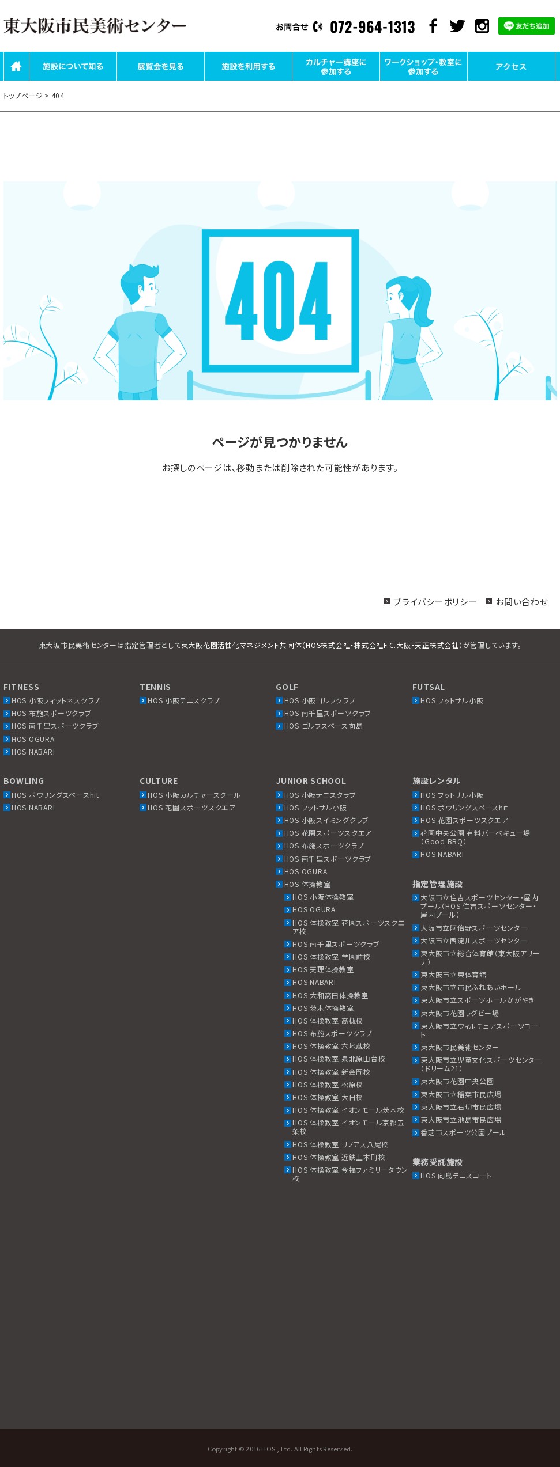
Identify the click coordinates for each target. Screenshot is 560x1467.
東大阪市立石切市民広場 (460, 1107)
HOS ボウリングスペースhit (55, 794)
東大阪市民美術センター (459, 1047)
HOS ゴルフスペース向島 (323, 725)
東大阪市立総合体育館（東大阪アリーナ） (480, 957)
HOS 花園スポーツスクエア (192, 807)
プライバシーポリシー (435, 602)
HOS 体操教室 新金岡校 (331, 1071)
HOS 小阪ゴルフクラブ (320, 700)
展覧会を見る (160, 80)
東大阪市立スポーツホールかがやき (477, 999)
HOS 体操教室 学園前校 (331, 956)
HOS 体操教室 (307, 884)
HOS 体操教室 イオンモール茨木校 (348, 1110)
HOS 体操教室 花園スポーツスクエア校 (348, 927)
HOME (16, 80)
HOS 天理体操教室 (323, 969)
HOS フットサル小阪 (451, 700)
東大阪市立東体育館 (453, 974)
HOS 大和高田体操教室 (330, 995)
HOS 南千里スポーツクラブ (55, 725)
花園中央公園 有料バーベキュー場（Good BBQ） (475, 837)
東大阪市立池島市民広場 (460, 1119)
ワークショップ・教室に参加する (423, 80)
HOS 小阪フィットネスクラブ (56, 700)
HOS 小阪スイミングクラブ (327, 820)
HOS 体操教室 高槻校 (327, 1020)
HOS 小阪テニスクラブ (184, 700)
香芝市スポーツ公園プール (463, 1132)
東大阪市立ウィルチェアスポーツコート (479, 1030)
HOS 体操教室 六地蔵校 (331, 1046)
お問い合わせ (521, 602)
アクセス (511, 80)
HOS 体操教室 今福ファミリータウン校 (350, 1174)
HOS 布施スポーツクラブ (52, 713)
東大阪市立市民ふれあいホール (471, 987)
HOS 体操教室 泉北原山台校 (338, 1058)
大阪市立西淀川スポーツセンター (473, 940)
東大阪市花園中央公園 (457, 1081)
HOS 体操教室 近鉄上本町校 (338, 1157)
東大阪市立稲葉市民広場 (460, 1094)
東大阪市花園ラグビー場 (459, 1013)
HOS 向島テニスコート (456, 1175)
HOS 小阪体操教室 (323, 896)
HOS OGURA (33, 739)
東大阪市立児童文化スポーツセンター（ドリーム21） (481, 1064)
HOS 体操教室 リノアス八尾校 (340, 1144)
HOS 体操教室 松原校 (327, 1084)
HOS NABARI (33, 751)
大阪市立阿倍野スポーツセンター (473, 927)
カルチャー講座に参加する (335, 80)
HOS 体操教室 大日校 (327, 1097)
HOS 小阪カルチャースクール (194, 794)
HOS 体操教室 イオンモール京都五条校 (348, 1126)
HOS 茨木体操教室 (323, 1008)
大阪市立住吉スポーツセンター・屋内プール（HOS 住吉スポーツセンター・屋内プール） (479, 905)
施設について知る (72, 80)
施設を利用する (248, 80)
